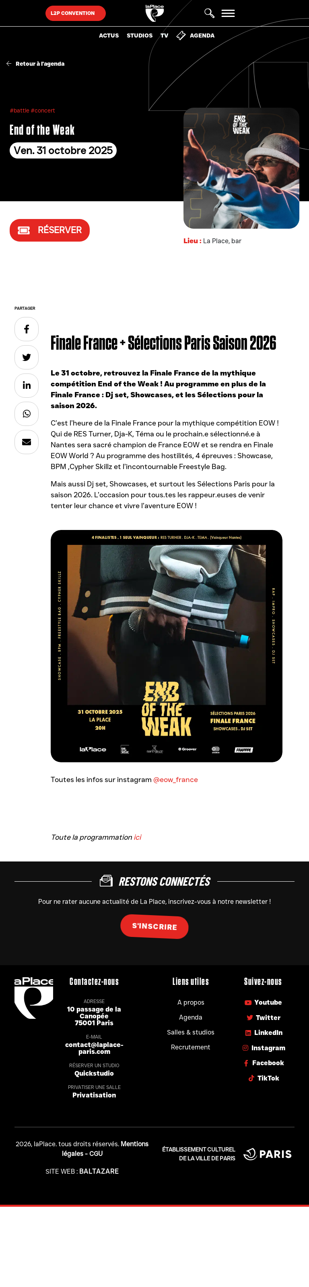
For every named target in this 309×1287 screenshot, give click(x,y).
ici (137, 837)
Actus (109, 35)
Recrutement (190, 1047)
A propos (190, 1002)
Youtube (263, 1002)
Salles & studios (190, 1032)
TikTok (263, 1078)
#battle (20, 110)
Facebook (263, 1063)
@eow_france (175, 779)
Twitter (263, 1017)
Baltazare (99, 1171)
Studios (139, 35)
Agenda (195, 35)
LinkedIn (263, 1032)
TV (164, 35)
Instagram (263, 1048)
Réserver (50, 230)
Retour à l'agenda (35, 63)
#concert (43, 110)
